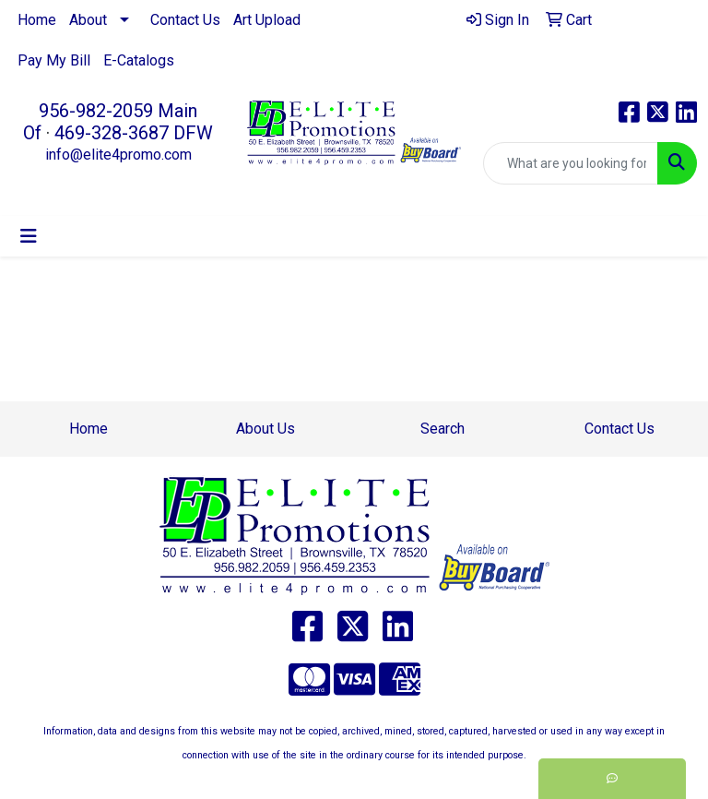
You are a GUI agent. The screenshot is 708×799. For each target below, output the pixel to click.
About (88, 20)
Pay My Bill (54, 60)
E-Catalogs (138, 60)
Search (442, 428)
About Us (265, 428)
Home (37, 20)
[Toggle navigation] (28, 236)
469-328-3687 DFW (133, 133)
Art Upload (267, 20)
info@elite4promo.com (118, 154)
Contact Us (185, 20)
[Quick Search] (570, 163)
